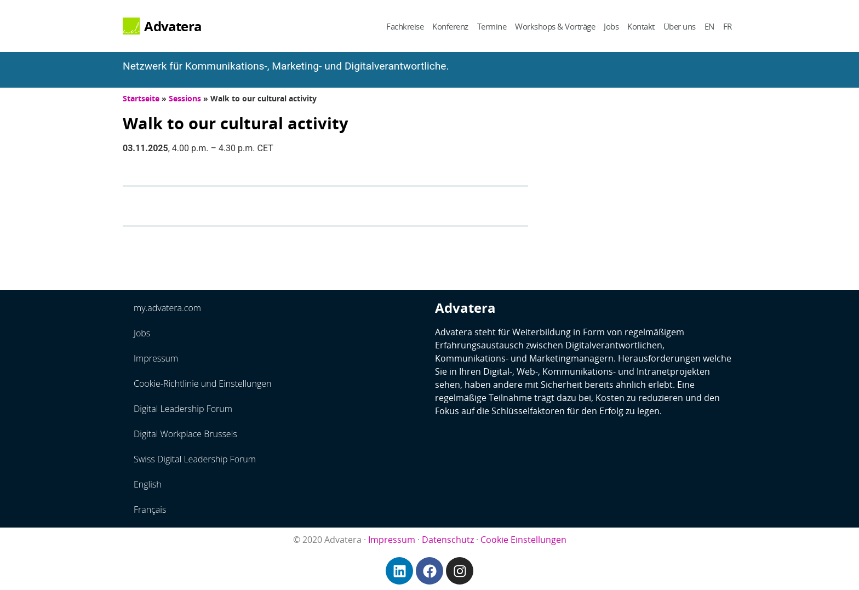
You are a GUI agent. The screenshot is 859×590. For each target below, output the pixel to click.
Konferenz (450, 26)
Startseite (141, 98)
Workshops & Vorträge (555, 26)
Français (150, 509)
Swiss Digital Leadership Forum (195, 459)
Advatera (173, 26)
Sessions (185, 98)
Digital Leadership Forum (183, 409)
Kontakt (641, 26)
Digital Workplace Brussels (185, 434)
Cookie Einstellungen (523, 540)
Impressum (156, 358)
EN (709, 26)
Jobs (611, 26)
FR (727, 26)
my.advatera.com (167, 308)
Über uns (679, 26)
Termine (492, 26)
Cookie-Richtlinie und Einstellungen (203, 383)
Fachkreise (404, 26)
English (148, 484)
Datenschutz (448, 540)
